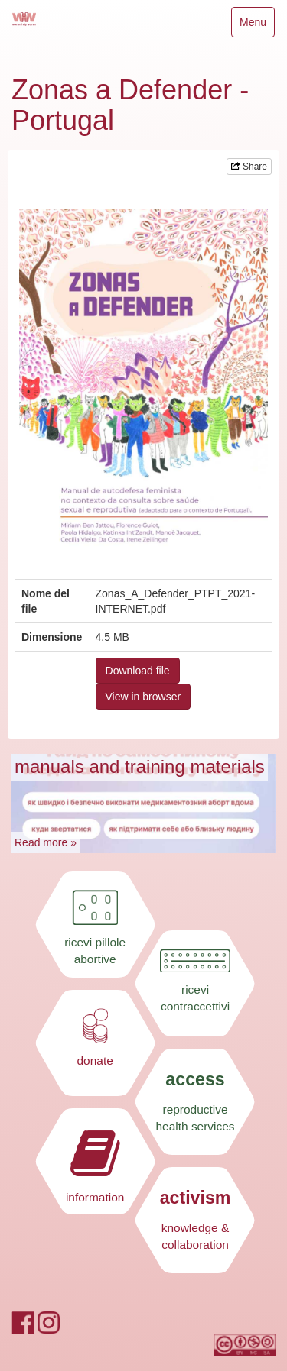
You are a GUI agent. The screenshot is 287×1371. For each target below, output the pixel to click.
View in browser (143, 696)
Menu (257, 25)
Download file (138, 670)
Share (249, 166)
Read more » (46, 842)
